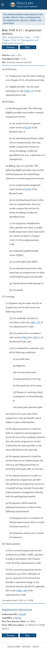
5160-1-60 (21, 590)
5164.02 (22, 614)
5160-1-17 (29, 90)
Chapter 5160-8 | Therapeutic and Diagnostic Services (20, 41)
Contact (26, 646)
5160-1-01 (35, 322)
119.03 (23, 59)
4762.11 (37, 337)
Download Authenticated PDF (19, 62)
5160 (36, 37)
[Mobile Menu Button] (2, 5)
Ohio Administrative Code (16, 37)
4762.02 (27, 127)
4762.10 (26, 337)
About (35, 646)
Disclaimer (14, 646)
